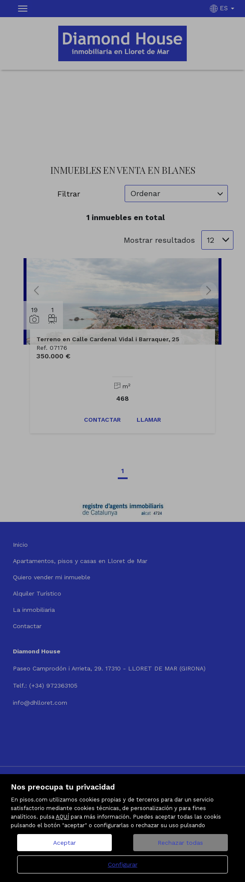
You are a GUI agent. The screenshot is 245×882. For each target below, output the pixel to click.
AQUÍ (62, 816)
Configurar (122, 864)
